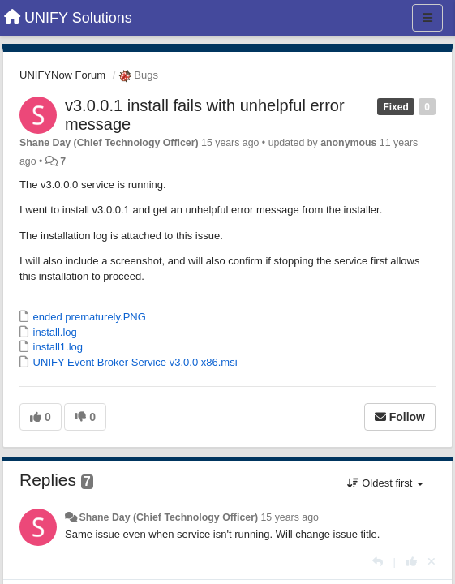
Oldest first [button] (385, 483)
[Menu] (427, 18)
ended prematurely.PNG (88, 317)
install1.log (56, 347)
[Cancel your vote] (431, 562)
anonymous (348, 142)
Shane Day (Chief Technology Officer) (109, 142)
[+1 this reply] (411, 562)
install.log (53, 332)
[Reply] (377, 562)
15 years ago (290, 517)
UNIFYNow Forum (62, 75)
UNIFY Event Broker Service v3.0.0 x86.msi (134, 362)
